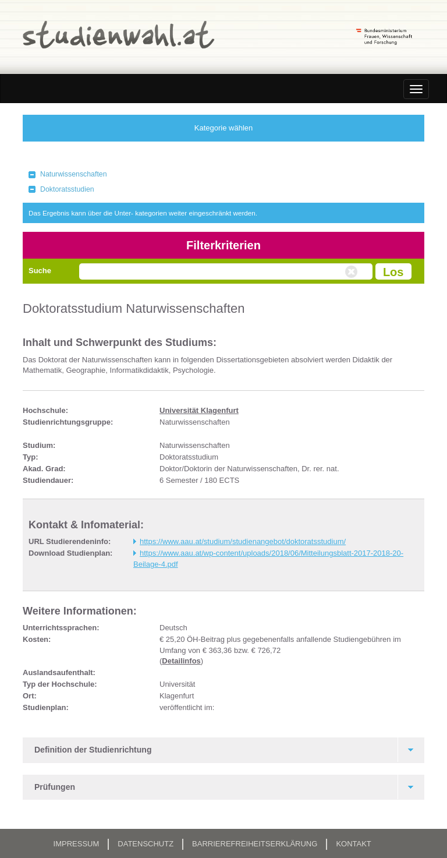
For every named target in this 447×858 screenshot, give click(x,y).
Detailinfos (181, 660)
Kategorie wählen (223, 127)
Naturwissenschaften (73, 174)
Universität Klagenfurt (199, 410)
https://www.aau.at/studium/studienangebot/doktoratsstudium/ (243, 541)
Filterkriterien (223, 245)
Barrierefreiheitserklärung (254, 843)
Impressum (77, 843)
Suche (40, 270)
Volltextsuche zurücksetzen (352, 272)
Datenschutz (145, 843)
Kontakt (353, 843)
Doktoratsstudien (67, 189)
